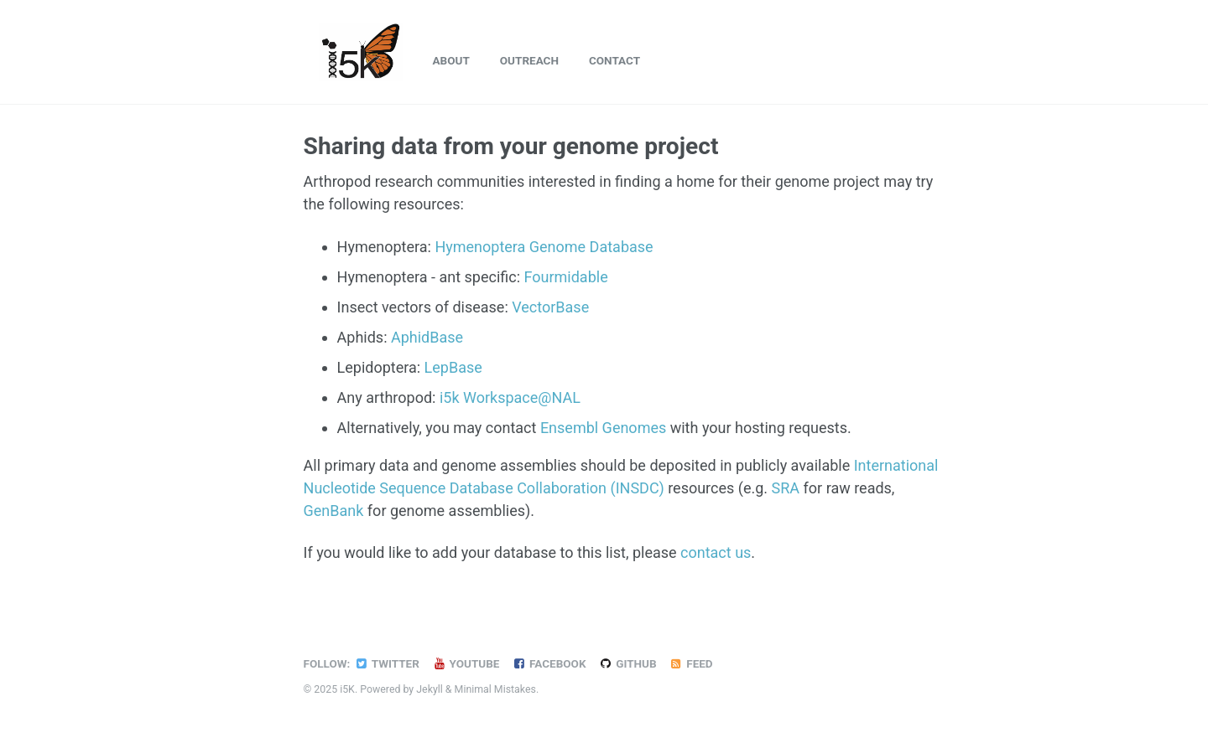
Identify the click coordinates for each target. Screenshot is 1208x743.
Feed (691, 663)
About (451, 60)
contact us (715, 552)
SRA (786, 488)
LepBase (453, 367)
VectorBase (550, 307)
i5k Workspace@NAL (510, 397)
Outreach (529, 60)
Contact (614, 60)
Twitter (386, 663)
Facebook (549, 663)
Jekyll (429, 689)
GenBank (334, 510)
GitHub (627, 663)
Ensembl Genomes (603, 427)
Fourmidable (566, 277)
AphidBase (427, 337)
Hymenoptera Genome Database (544, 246)
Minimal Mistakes (495, 689)
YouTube (466, 663)
